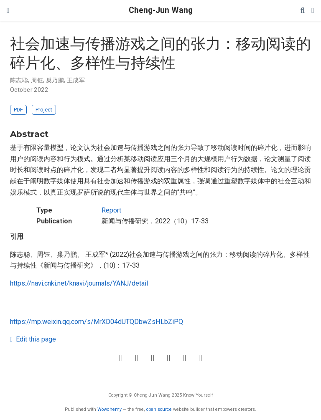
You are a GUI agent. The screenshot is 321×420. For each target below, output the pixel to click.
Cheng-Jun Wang (161, 10)
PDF (18, 109)
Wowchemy (109, 409)
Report (111, 210)
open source (159, 409)
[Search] (303, 10)
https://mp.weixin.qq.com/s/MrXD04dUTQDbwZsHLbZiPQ (96, 322)
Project (44, 109)
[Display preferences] (312, 10)
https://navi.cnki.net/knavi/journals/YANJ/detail (79, 283)
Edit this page (33, 339)
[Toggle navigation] (8, 10)
